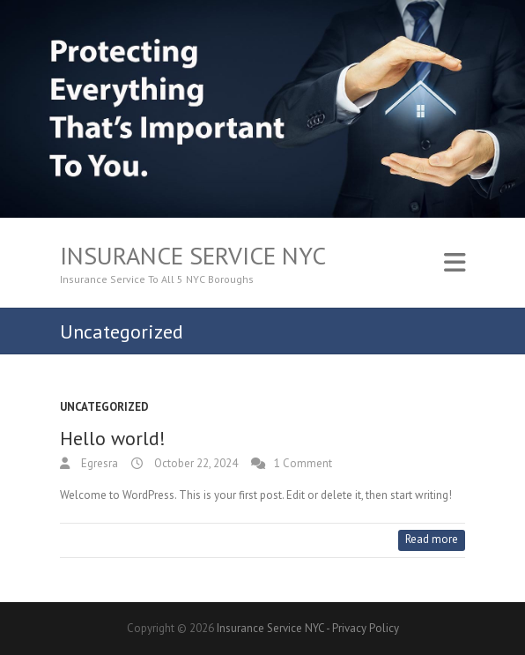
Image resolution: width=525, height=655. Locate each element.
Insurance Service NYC (193, 256)
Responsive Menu (454, 263)
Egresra (98, 463)
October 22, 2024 (195, 463)
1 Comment (303, 463)
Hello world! (113, 438)
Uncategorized (104, 406)
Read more (431, 539)
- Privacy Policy (362, 628)
